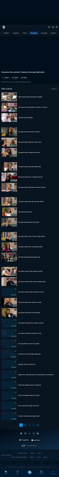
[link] (3, 27)
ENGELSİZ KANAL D (23, 453)
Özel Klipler (34, 33)
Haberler (53, 33)
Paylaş (24, 77)
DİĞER (45, 457)
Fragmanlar (16, 33)
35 (38, 425)
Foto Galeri (44, 33)
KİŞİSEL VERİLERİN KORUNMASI (19, 457)
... (33, 425)
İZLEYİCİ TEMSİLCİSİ (6, 455)
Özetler (25, 33)
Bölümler (6, 33)
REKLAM (33, 453)
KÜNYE (39, 453)
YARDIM (32, 457)
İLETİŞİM (38, 457)
